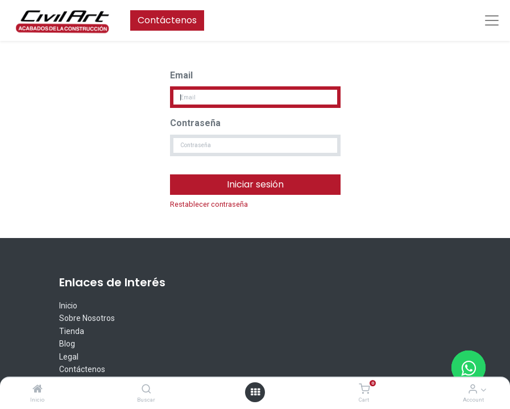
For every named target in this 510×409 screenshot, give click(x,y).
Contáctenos (167, 20)
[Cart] (364, 389)
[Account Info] (472, 389)
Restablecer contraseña (209, 204)
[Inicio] (37, 389)
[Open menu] (255, 392)
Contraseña (195, 123)
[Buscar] (146, 389)
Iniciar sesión (255, 184)
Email (181, 75)
